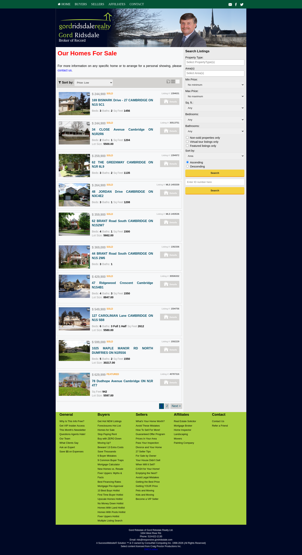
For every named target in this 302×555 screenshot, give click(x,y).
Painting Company (184, 442)
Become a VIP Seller (147, 499)
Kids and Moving (145, 494)
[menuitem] (64, 4)
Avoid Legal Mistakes (147, 477)
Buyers (81, 4)
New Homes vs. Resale (110, 468)
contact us (65, 70)
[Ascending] (187, 162)
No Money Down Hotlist (110, 503)
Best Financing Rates (109, 481)
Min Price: (191, 79)
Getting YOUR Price (147, 486)
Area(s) (189, 68)
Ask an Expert (67, 447)
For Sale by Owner (146, 455)
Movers (178, 438)
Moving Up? (104, 442)
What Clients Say (69, 442)
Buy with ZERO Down (110, 438)
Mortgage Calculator (109, 464)
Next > (176, 406)
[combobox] (214, 62)
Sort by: (190, 150)
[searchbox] (214, 62)
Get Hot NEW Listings (110, 421)
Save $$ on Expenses (72, 451)
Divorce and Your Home (149, 447)
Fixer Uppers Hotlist (108, 516)
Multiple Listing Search (110, 520)
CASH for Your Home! (148, 468)
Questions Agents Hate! (72, 434)
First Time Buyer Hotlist (110, 494)
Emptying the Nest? (146, 473)
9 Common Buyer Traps (111, 460)
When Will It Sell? (145, 464)
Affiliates (116, 4)
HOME (64, 4)
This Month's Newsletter (73, 429)
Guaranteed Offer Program (150, 434)
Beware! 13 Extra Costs (110, 447)
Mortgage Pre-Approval (110, 486)
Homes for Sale (106, 429)
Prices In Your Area (146, 438)
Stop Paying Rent (107, 434)
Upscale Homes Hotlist (110, 499)
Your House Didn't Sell (148, 460)
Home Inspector (182, 429)
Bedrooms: (192, 114)
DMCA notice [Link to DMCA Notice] (151, 549)
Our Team (65, 438)
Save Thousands (107, 451)
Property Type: (194, 57)
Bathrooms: (192, 126)
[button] (214, 173)
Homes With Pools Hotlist (111, 512)
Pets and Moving (145, 490)
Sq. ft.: (189, 102)
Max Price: (191, 91)
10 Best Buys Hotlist (109, 490)
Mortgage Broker (183, 425)
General (66, 414)
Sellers (97, 4)
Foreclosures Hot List (109, 425)
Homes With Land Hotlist (111, 507)
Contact (137, 4)
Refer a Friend (220, 425)
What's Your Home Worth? (150, 421)
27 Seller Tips (143, 451)
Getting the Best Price (148, 481)
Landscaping (181, 434)
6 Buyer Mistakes (107, 455)
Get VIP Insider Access (72, 425)
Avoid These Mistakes (148, 425)
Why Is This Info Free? (72, 421)
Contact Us (218, 421)
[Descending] (187, 166)
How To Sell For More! (148, 429)
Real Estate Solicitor (185, 421)
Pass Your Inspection (147, 442)
